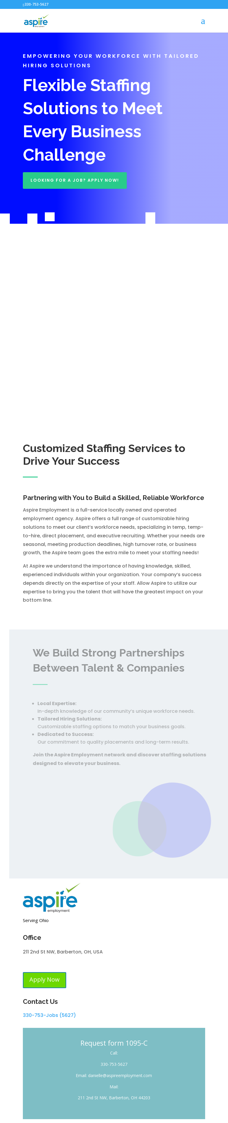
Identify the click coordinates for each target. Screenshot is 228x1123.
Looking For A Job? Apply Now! (75, 180)
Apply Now (44, 979)
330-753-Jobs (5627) (49, 1015)
